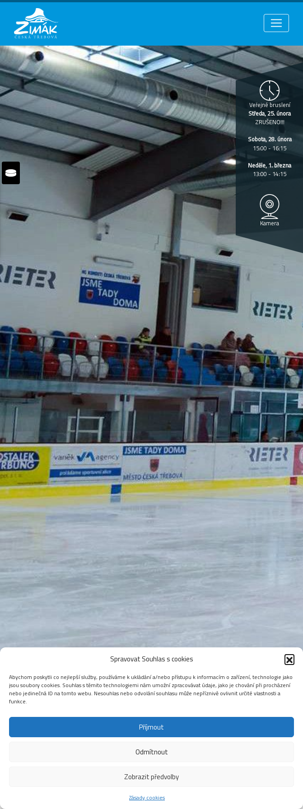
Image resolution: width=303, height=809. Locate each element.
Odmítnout (151, 752)
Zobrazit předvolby (151, 777)
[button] (289, 659)
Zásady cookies (147, 797)
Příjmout (151, 727)
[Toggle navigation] (276, 23)
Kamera (269, 223)
